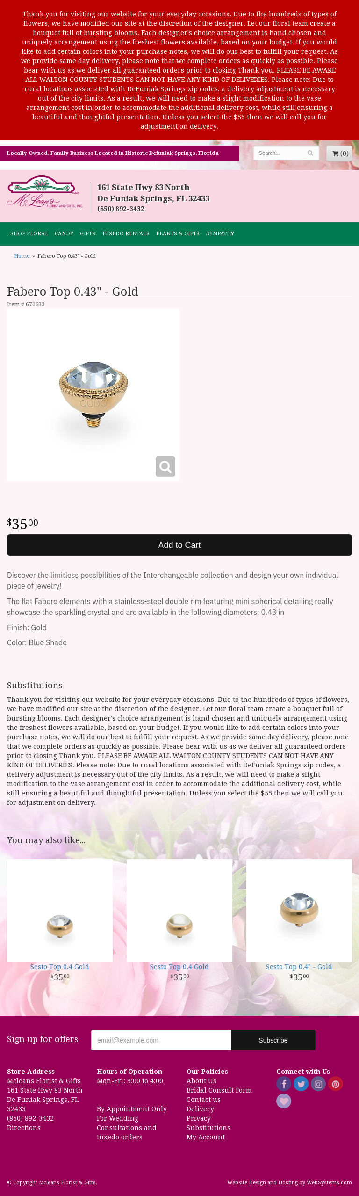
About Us (201, 1081)
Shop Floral (29, 234)
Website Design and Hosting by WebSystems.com (289, 1183)
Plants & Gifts (178, 234)
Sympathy (220, 234)
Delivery (200, 1109)
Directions (24, 1127)
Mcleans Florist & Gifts (45, 191)
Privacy (199, 1118)
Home (21, 256)
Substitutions (208, 1127)
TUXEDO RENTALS (126, 234)
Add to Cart (179, 545)
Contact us (204, 1099)
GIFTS (87, 234)
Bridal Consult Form (219, 1090)
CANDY (64, 234)
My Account (206, 1137)
